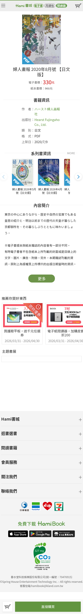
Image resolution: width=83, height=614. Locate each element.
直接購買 (47, 606)
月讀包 (49, 6)
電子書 (38, 6)
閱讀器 (61, 6)
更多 (42, 278)
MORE (71, 153)
